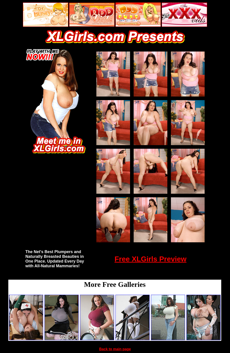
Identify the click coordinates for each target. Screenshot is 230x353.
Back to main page (115, 349)
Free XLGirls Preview (150, 259)
